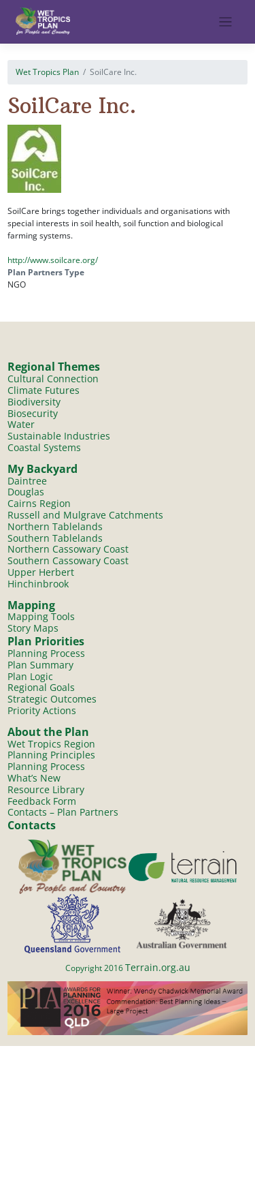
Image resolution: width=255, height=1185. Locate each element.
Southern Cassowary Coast (68, 560)
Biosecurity (32, 413)
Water (21, 424)
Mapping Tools (41, 616)
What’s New (34, 777)
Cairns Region (39, 503)
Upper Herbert (40, 572)
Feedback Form (41, 801)
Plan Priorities (45, 641)
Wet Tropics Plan (47, 72)
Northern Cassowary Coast (68, 548)
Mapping (31, 605)
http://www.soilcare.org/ (52, 260)
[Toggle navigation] (225, 22)
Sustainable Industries (58, 435)
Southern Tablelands (55, 538)
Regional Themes (53, 366)
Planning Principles (51, 754)
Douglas (25, 491)
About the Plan (48, 731)
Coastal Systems (44, 447)
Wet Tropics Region (51, 743)
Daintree (27, 480)
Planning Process (46, 653)
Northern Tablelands (55, 526)
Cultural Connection (53, 378)
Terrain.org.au (157, 967)
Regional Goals (41, 687)
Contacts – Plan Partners (62, 811)
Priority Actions (41, 710)
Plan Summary (40, 664)
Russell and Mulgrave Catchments (85, 514)
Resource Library (45, 789)
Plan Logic (30, 676)
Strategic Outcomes (52, 698)
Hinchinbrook (38, 583)
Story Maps (32, 627)
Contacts (31, 825)
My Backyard (42, 468)
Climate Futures (43, 390)
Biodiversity (34, 401)
